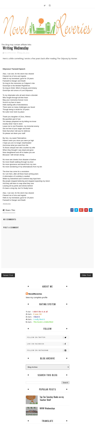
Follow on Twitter (48, 337)
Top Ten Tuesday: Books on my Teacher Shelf (52, 398)
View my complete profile (36, 297)
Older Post (86, 275)
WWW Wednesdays (47, 408)
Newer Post (8, 275)
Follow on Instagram (48, 350)
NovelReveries (35, 294)
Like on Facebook (48, 344)
